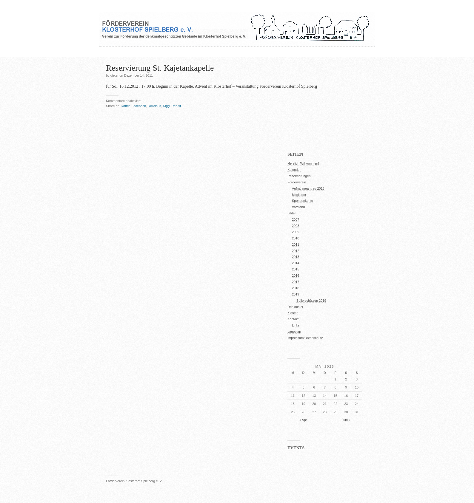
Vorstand (298, 207)
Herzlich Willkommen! (303, 163)
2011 (295, 244)
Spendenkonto (302, 200)
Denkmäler (295, 307)
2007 (295, 219)
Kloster (292, 313)
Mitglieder (299, 194)
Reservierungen (299, 176)
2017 (295, 282)
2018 (295, 288)
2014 (295, 263)
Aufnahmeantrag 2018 (308, 188)
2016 (295, 275)
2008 (295, 225)
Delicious (154, 106)
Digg (166, 106)
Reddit (176, 106)
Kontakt (292, 319)
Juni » (346, 420)
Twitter (125, 106)
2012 (295, 251)
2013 (295, 257)
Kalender (294, 169)
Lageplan (294, 331)
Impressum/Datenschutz (305, 338)
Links (296, 325)
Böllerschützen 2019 (311, 300)
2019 (295, 294)
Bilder (291, 213)
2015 (295, 269)
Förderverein (296, 182)
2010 (295, 238)
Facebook (138, 106)
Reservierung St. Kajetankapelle (160, 67)
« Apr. (303, 420)
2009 (295, 232)
